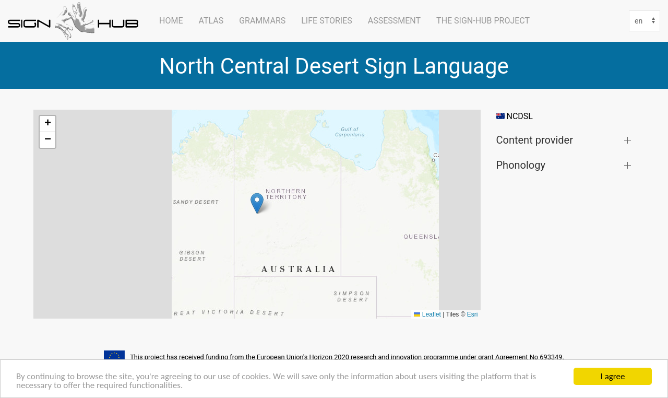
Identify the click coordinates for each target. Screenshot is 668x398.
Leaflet (427, 314)
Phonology (520, 164)
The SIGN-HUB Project (483, 21)
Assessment (394, 21)
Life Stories (326, 21)
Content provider (534, 139)
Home (171, 21)
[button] (257, 203)
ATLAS (210, 21)
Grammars (262, 21)
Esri (472, 314)
